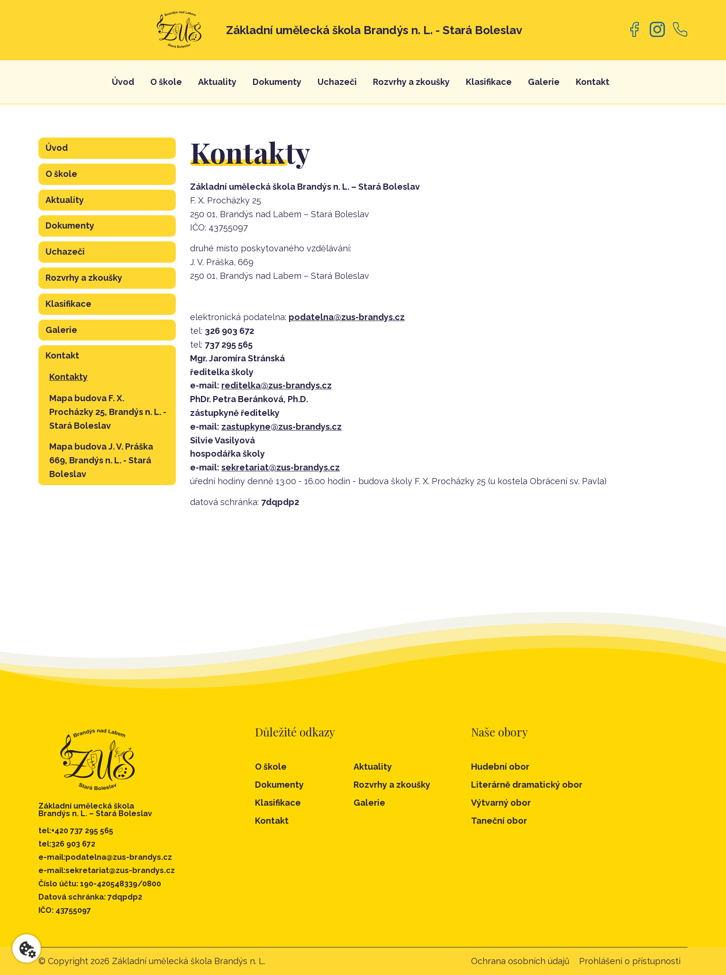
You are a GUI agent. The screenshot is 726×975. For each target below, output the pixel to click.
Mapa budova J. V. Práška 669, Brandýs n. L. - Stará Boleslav (101, 460)
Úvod (123, 82)
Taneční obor (499, 821)
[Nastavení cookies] (26, 948)
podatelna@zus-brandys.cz (347, 317)
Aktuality (217, 82)
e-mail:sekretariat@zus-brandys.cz (106, 870)
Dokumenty (277, 82)
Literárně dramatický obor (526, 785)
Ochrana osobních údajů (520, 961)
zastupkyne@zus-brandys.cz (281, 427)
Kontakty (68, 377)
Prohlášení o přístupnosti (630, 961)
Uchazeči (337, 82)
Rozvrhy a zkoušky (411, 82)
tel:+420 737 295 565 (75, 831)
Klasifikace (489, 82)
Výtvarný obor (501, 803)
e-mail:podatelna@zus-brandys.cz (105, 857)
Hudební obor (500, 767)
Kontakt (592, 82)
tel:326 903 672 (66, 844)
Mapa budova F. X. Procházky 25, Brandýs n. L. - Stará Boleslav (107, 412)
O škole (166, 82)
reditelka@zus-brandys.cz (276, 385)
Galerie (544, 82)
